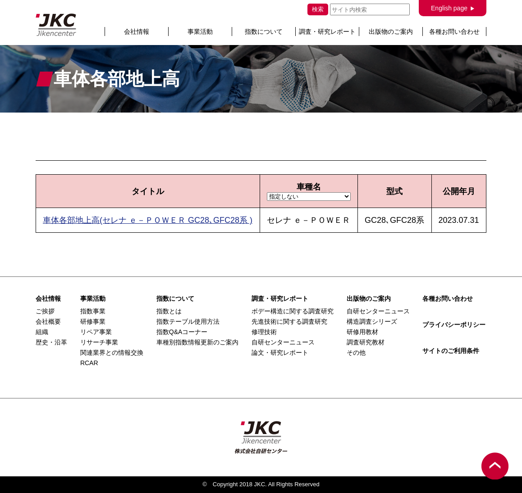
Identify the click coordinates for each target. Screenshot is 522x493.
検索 (318, 9)
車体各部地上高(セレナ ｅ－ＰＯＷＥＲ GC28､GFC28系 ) (147, 220)
